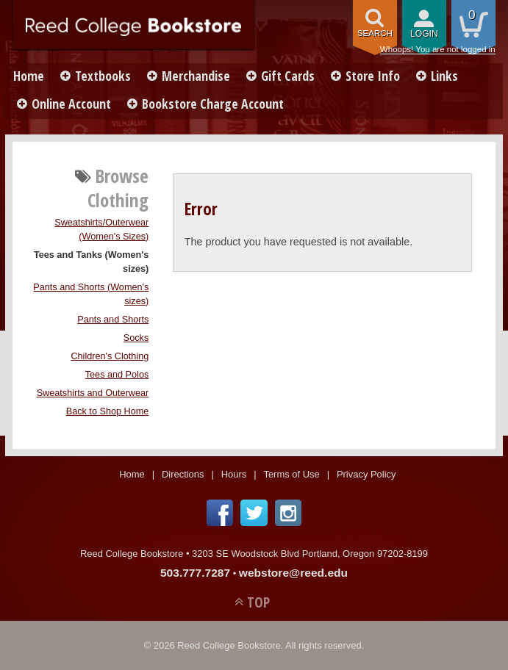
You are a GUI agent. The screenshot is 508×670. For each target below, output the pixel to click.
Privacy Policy (366, 474)
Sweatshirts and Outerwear (93, 393)
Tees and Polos (117, 375)
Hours (234, 474)
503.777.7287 (195, 572)
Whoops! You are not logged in (438, 49)
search (375, 33)
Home (28, 75)
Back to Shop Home (107, 411)
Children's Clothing (110, 356)
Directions (183, 474)
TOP (258, 602)
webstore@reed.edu (293, 572)
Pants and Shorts (113, 319)
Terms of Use (291, 474)
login (424, 34)
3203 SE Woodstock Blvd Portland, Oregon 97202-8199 (310, 553)
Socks (136, 338)
